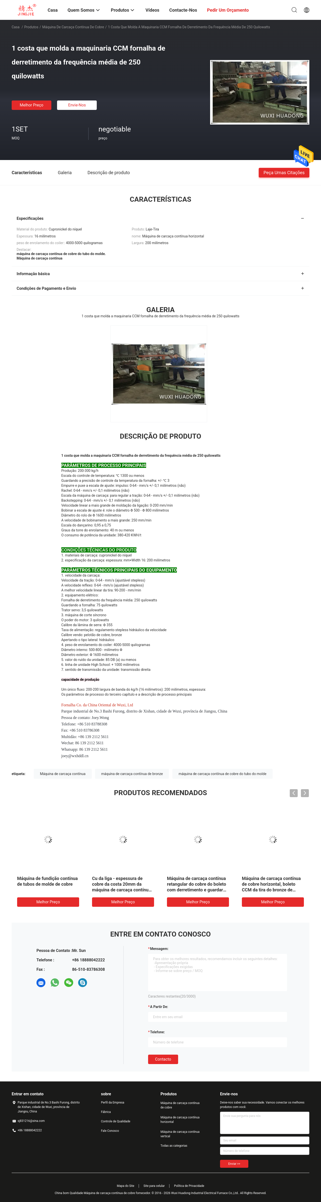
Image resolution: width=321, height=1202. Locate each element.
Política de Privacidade (189, 1186)
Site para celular (154, 1186)
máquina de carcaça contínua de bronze (132, 774)
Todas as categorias (173, 1145)
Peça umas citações (284, 172)
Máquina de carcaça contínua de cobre (73, 27)
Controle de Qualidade (115, 1121)
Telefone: (157, 1032)
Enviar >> (234, 1164)
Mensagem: (159, 949)
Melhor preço (31, 105)
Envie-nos (77, 105)
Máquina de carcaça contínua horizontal (179, 1120)
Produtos (31, 27)
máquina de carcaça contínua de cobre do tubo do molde (222, 774)
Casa (16, 27)
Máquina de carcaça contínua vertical (179, 1134)
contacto (163, 1059)
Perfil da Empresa (112, 1102)
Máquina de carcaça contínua (63, 774)
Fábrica (106, 1112)
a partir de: (159, 1007)
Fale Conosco (110, 1131)
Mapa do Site (125, 1186)
